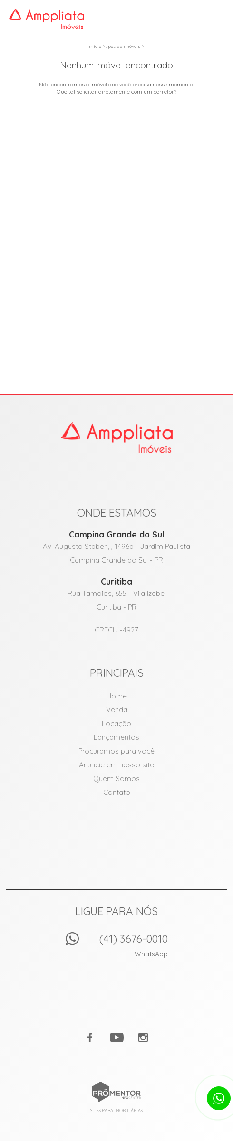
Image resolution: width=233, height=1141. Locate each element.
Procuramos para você (116, 750)
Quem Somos (116, 778)
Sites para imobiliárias (116, 1110)
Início (95, 46)
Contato (116, 792)
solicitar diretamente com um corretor (125, 91)
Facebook (89, 1037)
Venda (116, 709)
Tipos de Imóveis (122, 46)
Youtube (116, 1037)
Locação (116, 723)
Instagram (143, 1037)
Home (117, 695)
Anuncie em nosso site (116, 764)
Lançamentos (116, 737)
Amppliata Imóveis (117, 437)
